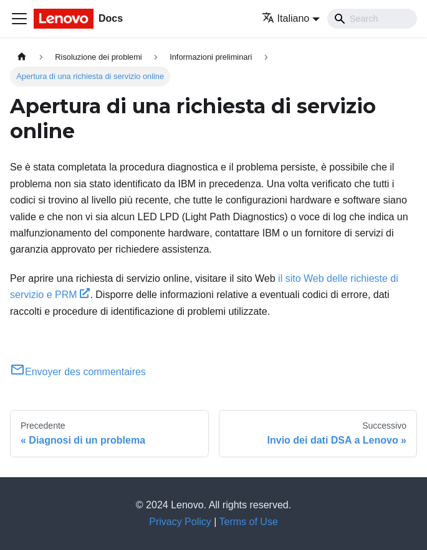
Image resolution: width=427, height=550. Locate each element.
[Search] (372, 19)
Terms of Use (248, 521)
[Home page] (22, 57)
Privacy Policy (180, 521)
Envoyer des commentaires (78, 371)
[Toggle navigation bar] (19, 18)
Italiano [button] (286, 18)
